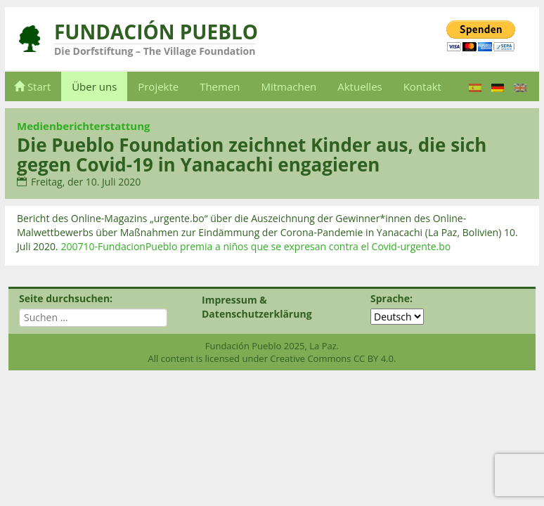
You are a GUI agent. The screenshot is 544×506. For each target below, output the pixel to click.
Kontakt (422, 86)
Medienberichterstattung (83, 126)
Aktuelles (359, 86)
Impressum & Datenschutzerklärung (257, 306)
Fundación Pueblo (156, 31)
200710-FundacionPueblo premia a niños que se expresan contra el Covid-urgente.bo (255, 246)
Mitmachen (288, 86)
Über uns (94, 86)
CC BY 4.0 (374, 358)
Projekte (158, 86)
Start (32, 86)
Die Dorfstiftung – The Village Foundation (154, 51)
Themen (220, 86)
